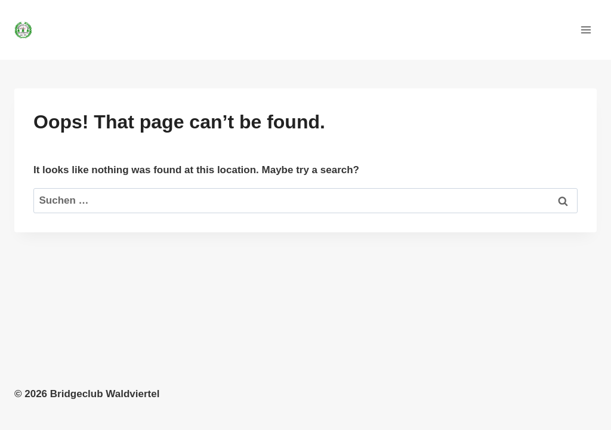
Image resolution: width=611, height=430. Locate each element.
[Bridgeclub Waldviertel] (28, 30)
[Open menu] (586, 29)
